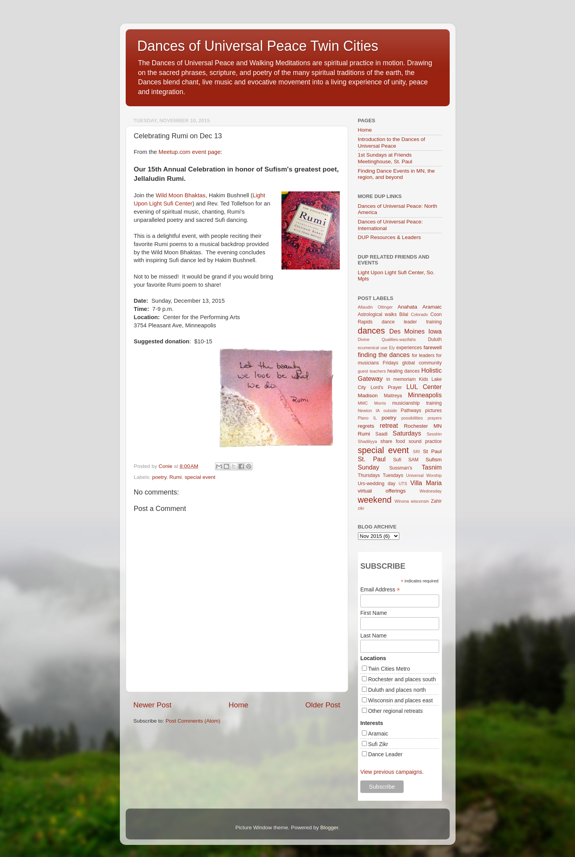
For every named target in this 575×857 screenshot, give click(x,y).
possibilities (412, 418)
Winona (402, 501)
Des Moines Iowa (415, 331)
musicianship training (417, 403)
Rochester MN (423, 426)
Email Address (380, 589)
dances (371, 331)
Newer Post (153, 705)
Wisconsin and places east (400, 700)
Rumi (175, 477)
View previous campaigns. (392, 772)
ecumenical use (373, 347)
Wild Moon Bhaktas (181, 195)
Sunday (368, 467)
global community (421, 363)
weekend (375, 500)
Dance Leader (385, 754)
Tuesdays (393, 475)
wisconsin (420, 501)
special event (200, 477)
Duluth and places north (397, 690)
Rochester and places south (402, 679)
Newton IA (369, 410)
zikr (361, 508)
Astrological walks (377, 314)
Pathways (411, 410)
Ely (392, 347)
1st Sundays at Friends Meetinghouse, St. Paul (385, 158)
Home (238, 705)
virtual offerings (382, 491)
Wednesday (431, 491)
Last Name (373, 635)
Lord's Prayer (386, 387)
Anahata (407, 307)
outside (390, 410)
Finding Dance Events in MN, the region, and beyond (396, 174)
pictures (433, 410)
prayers (435, 418)
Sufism (433, 459)
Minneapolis (424, 394)
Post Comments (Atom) (193, 721)
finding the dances (384, 354)
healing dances (403, 371)
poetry (159, 477)
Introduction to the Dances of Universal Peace (391, 142)
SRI (416, 451)
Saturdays (407, 433)
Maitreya (393, 395)
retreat (389, 425)
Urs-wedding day (376, 483)
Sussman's (400, 468)
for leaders (423, 355)
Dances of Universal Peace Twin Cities (258, 46)
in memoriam (401, 379)
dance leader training (412, 322)
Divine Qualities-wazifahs (387, 339)
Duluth (434, 339)
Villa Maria (425, 482)
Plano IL (367, 418)
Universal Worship (423, 475)
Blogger (329, 827)
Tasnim (431, 467)
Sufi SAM (405, 459)
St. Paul (372, 458)
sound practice (425, 441)
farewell (433, 347)
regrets (366, 426)
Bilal (403, 314)
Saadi (382, 434)
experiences (409, 347)
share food (392, 441)
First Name (373, 613)
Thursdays (369, 475)
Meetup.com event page (189, 152)
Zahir (436, 501)
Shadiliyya (367, 441)
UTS (403, 483)
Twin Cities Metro (389, 669)
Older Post (322, 705)
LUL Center (424, 386)
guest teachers (372, 371)
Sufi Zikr (378, 744)
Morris (380, 403)
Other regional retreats (395, 711)
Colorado (419, 314)
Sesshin (434, 434)
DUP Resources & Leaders (389, 237)
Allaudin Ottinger (375, 307)
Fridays (391, 363)
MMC (363, 403)
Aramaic (432, 307)
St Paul (432, 451)
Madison (368, 395)
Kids (423, 379)
